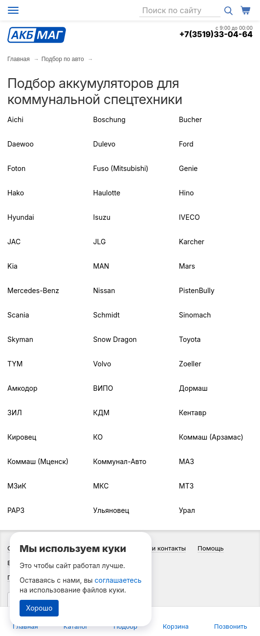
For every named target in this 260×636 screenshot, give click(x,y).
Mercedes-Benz (33, 290)
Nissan (104, 290)
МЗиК (16, 486)
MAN (101, 266)
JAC (14, 241)
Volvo (102, 364)
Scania (18, 315)
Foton (16, 168)
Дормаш (193, 388)
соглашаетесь (118, 580)
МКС (101, 486)
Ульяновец (111, 510)
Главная (18, 59)
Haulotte (107, 193)
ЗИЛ (14, 412)
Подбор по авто (63, 59)
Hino (186, 193)
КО (98, 437)
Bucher (190, 119)
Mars (187, 266)
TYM (14, 364)
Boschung (109, 119)
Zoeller (190, 364)
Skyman (20, 339)
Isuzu (101, 217)
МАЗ (186, 461)
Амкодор (22, 388)
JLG (99, 241)
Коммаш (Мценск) (37, 461)
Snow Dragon (115, 339)
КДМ (101, 412)
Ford (186, 144)
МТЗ (186, 486)
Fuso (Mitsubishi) (121, 168)
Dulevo (104, 144)
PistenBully (197, 290)
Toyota (190, 339)
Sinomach (195, 315)
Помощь (210, 548)
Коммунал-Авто (120, 461)
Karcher (191, 241)
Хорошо (39, 608)
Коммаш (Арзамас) (211, 437)
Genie (188, 168)
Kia (12, 266)
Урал (187, 510)
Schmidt (106, 315)
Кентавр (192, 412)
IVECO (189, 217)
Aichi (15, 119)
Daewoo (20, 144)
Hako (15, 193)
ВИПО (103, 388)
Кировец (21, 437)
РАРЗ (15, 510)
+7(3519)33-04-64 (216, 34)
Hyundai (20, 217)
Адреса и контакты (156, 548)
